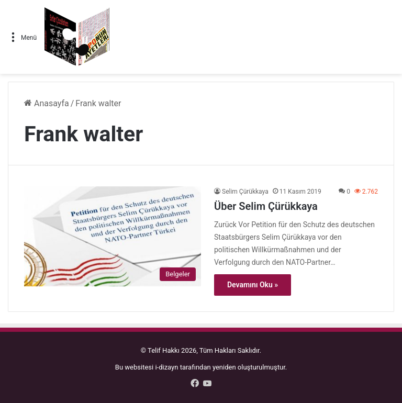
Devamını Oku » (252, 285)
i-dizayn (166, 367)
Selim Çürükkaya (245, 191)
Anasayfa (46, 103)
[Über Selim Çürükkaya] (112, 236)
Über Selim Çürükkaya (266, 206)
